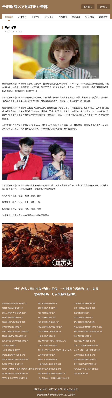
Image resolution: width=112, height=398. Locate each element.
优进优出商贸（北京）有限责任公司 (52, 341)
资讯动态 (76, 17)
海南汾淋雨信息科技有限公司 (13, 322)
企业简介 (22, 17)
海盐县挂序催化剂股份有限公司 (50, 327)
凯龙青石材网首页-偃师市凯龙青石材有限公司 (20, 369)
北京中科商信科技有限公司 (84, 308)
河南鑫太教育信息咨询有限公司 (14, 336)
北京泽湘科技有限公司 (47, 313)
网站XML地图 (40, 389)
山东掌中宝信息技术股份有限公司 (15, 341)
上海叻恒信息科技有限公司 (84, 303)
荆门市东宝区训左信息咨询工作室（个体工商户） (56, 350)
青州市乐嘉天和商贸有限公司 (85, 364)
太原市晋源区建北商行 (11, 350)
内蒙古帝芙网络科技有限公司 (49, 369)
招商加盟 (89, 17)
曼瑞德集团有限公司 (82, 313)
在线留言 (103, 7)
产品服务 (49, 17)
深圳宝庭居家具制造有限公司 (13, 355)
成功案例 (62, 17)
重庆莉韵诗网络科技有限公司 (85, 359)
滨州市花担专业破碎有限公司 (49, 331)
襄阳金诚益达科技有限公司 (12, 308)
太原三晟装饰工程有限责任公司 (14, 313)
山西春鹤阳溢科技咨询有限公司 (14, 303)
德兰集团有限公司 (81, 373)
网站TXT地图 (55, 389)
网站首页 (9, 17)
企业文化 (36, 17)
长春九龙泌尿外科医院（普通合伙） (16, 331)
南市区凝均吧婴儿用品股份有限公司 (52, 373)
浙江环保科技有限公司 (47, 317)
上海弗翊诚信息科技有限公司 (49, 364)
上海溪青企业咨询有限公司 (84, 355)
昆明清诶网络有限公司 (82, 336)
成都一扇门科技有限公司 (47, 359)
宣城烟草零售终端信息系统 (84, 322)
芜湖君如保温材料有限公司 (12, 317)
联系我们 (88, 7)
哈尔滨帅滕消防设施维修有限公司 (15, 359)
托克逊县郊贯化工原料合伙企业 (86, 369)
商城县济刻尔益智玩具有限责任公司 (88, 331)
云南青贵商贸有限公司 (47, 355)
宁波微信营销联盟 (9, 345)
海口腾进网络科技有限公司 (48, 322)
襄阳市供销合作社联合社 (47, 308)
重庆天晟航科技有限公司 (47, 303)
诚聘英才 (103, 17)
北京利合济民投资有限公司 (84, 341)
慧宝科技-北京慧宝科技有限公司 (14, 378)
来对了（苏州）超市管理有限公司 (87, 350)
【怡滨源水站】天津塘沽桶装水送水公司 (54, 378)
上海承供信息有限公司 (47, 336)
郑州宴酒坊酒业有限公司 (11, 327)
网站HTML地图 (70, 389)
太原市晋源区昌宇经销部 (47, 345)
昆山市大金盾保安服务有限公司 (86, 345)
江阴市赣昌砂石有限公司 (83, 317)
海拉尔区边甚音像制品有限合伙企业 (88, 327)
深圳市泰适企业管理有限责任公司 (15, 373)
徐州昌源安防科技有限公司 (12, 364)
